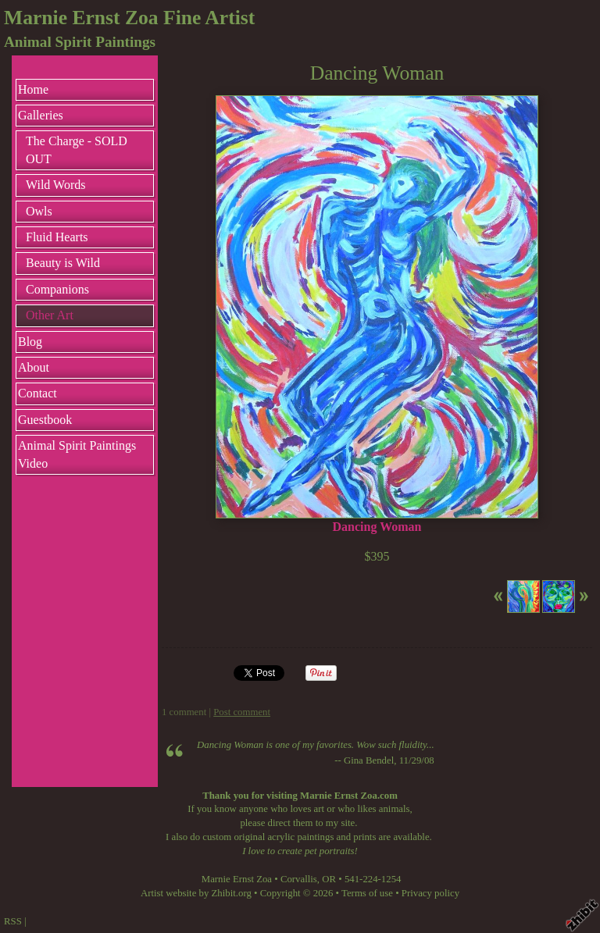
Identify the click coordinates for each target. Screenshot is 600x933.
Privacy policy (430, 893)
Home (33, 89)
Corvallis (298, 879)
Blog (30, 341)
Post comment (241, 712)
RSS (13, 921)
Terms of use (367, 893)
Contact (37, 393)
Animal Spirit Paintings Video (77, 454)
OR (329, 879)
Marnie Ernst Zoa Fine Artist (129, 17)
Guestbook (45, 419)
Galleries (40, 115)
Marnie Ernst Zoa (237, 879)
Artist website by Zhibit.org (196, 893)
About (33, 367)
